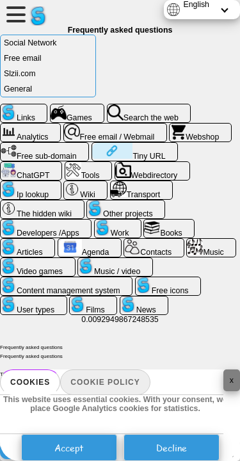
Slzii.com (20, 73)
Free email (22, 58)
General (18, 89)
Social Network (30, 42)
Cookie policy (105, 382)
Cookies (30, 382)
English (196, 4)
